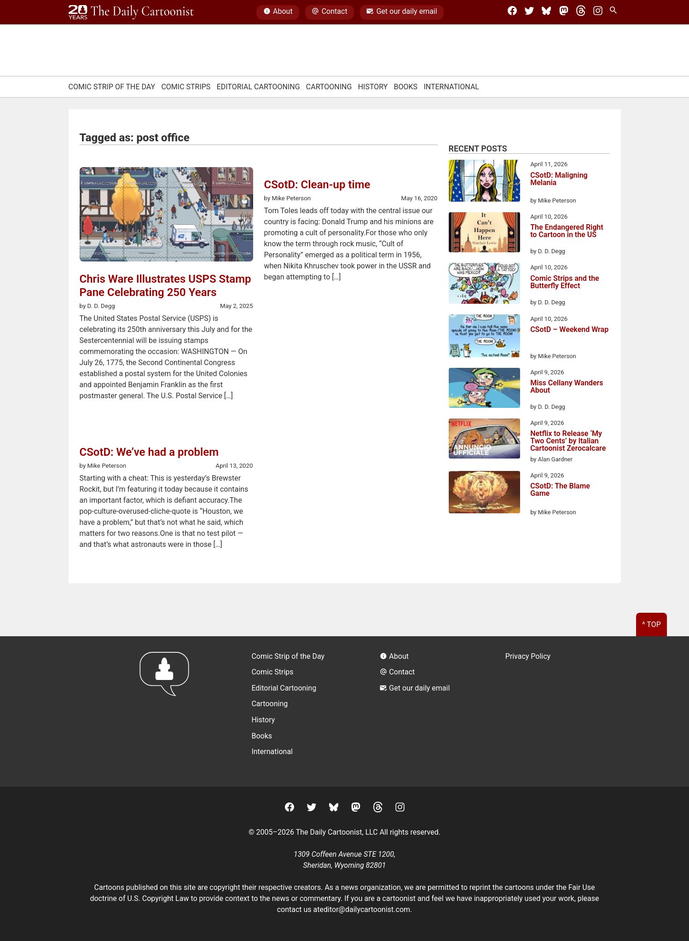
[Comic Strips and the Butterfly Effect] (484, 285)
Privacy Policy (528, 656)
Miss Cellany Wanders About (566, 387)
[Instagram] (597, 12)
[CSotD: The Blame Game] (484, 494)
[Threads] (580, 12)
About (278, 12)
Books (406, 86)
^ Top (651, 624)
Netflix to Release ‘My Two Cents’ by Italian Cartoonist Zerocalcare (568, 441)
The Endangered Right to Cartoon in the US (566, 231)
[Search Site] (614, 12)
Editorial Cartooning (258, 86)
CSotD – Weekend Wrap (569, 330)
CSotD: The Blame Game (560, 490)
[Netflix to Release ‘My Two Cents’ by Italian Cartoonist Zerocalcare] (484, 440)
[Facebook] (512, 12)
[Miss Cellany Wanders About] (484, 389)
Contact (329, 12)
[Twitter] (529, 12)
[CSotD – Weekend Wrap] (484, 337)
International (451, 86)
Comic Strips (185, 86)
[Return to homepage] (167, 711)
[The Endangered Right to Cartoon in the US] (484, 234)
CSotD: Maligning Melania (559, 179)
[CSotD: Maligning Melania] (484, 182)
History (373, 86)
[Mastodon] (563, 12)
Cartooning (329, 86)
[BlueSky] (546, 12)
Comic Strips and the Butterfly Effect (564, 282)
